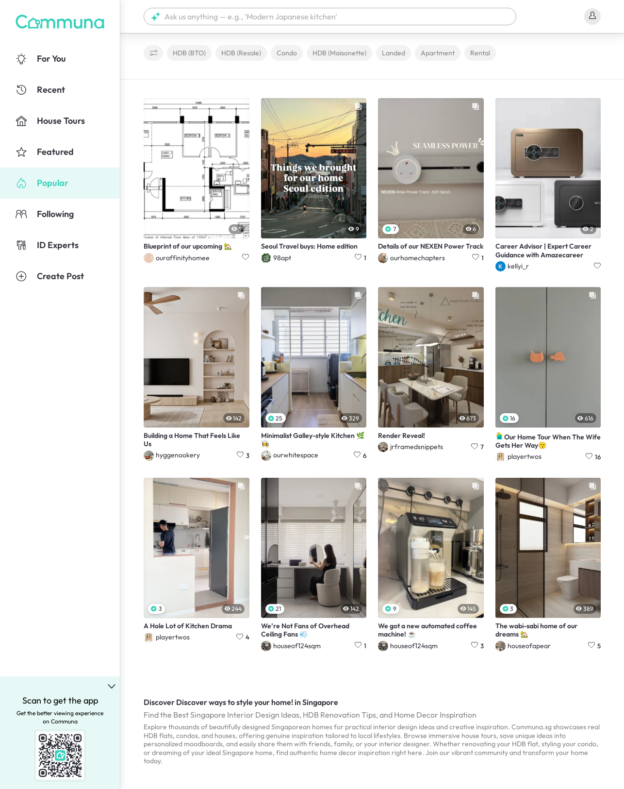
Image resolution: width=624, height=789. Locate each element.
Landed (393, 53)
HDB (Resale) (241, 53)
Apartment (438, 53)
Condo (287, 53)
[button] (330, 16)
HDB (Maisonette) (339, 53)
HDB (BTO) (189, 53)
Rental (480, 53)
